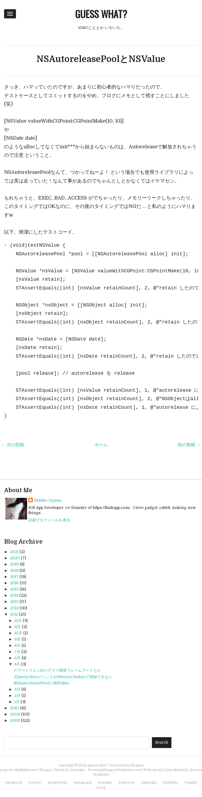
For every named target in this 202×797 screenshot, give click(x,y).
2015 (14, 589)
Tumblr (190, 782)
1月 (16, 702)
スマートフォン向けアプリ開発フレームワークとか (57, 670)
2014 (14, 595)
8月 (17, 645)
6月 (17, 658)
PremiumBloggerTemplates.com (114, 770)
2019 (14, 564)
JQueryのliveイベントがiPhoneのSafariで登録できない (63, 677)
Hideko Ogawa (47, 500)
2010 (14, 708)
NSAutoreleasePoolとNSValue (101, 59)
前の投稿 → (189, 444)
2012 (14, 608)
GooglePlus (57, 782)
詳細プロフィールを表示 (49, 520)
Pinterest (126, 782)
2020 (15, 558)
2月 (17, 695)
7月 (17, 651)
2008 (15, 720)
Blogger (137, 765)
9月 (17, 639)
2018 (14, 570)
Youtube (105, 782)
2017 (14, 576)
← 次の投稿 (12, 444)
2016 (14, 583)
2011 (14, 614)
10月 (18, 633)
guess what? (101, 13)
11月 (17, 627)
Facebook (13, 782)
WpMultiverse (26, 770)
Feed (101, 788)
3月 (17, 689)
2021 (14, 552)
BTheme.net (153, 770)
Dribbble (170, 782)
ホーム (101, 444)
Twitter (34, 782)
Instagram (83, 782)
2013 (14, 601)
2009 (15, 714)
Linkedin (148, 782)
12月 (18, 620)
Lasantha (77, 770)
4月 (17, 664)
